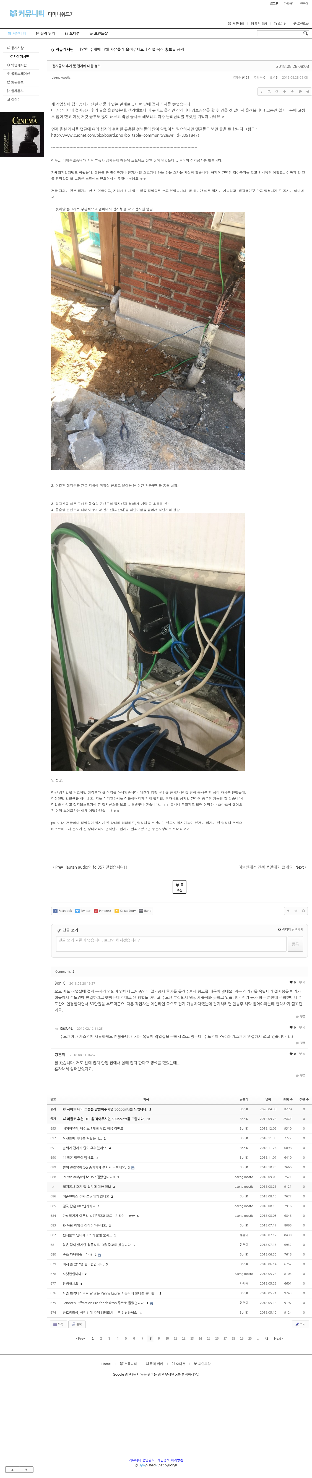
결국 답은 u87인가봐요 (80, 1206)
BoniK (59, 983)
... (258, 1338)
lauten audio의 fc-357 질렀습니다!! (89, 1177)
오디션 (280, 23)
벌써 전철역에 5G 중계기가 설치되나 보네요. (95, 1167)
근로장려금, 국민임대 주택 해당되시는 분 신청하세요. (101, 1312)
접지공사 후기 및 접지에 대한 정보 (76, 66)
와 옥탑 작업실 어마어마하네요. (85, 1225)
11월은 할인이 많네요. (79, 1157)
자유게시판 (19, 56)
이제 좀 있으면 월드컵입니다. (84, 1264)
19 (241, 1338)
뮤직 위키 (259, 23)
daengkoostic (61, 77)
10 (166, 1338)
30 (148, 1119)
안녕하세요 (71, 1283)
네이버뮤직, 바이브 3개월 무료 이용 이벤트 (93, 1128)
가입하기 (289, 3)
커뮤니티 (27, 13)
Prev (80, 1338)
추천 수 (304, 1099)
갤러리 (13, 99)
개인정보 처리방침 (170, 1460)
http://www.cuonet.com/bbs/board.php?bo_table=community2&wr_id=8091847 (124, 135)
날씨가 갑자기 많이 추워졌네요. (85, 1148)
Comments (65, 971)
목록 (58, 1324)
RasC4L (66, 1028)
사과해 (244, 1283)
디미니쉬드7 (60, 14)
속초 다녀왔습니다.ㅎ (78, 1254)
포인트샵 (301, 23)
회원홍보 (15, 82)
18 (233, 1338)
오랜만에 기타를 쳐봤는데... (83, 1138)
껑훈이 (59, 1055)
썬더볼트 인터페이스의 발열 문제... (88, 1235)
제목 (146, 1099)
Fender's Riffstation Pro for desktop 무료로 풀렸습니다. (104, 1303)
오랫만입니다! (73, 1274)
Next (278, 1338)
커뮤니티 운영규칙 (142, 1460)
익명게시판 (17, 65)
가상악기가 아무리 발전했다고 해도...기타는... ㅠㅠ (99, 1216)
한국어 (304, 3)
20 (249, 1338)
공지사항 (15, 48)
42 (266, 1338)
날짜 (268, 1099)
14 (200, 1338)
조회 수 (288, 1099)
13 (191, 1338)
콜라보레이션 (18, 74)
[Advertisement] (22, 240)
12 (183, 1338)
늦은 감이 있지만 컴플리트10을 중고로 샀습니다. (98, 1245)
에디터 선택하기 (290, 929)
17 (225, 1338)
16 (216, 1338)
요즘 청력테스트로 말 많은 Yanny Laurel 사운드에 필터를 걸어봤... (110, 1293)
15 (208, 1338)
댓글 (300, 1016)
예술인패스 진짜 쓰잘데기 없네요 (86, 1196)
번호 (53, 1099)
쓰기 (300, 1324)
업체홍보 (15, 91)
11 (175, 1338)
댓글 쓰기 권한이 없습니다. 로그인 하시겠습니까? (99, 940)
